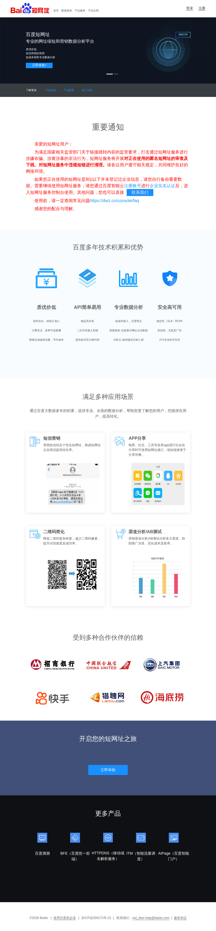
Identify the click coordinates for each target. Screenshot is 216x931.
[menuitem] (56, 11)
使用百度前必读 (64, 918)
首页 (56, 10)
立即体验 (108, 770)
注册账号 (132, 185)
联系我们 (140, 192)
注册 (201, 8)
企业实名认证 (162, 185)
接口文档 (87, 90)
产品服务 (80, 10)
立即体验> (39, 65)
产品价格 (50, 90)
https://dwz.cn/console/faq (114, 200)
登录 (189, 8)
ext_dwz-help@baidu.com (151, 918)
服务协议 (180, 918)
